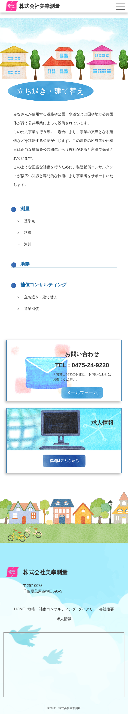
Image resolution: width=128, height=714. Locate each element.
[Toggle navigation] (120, 6)
